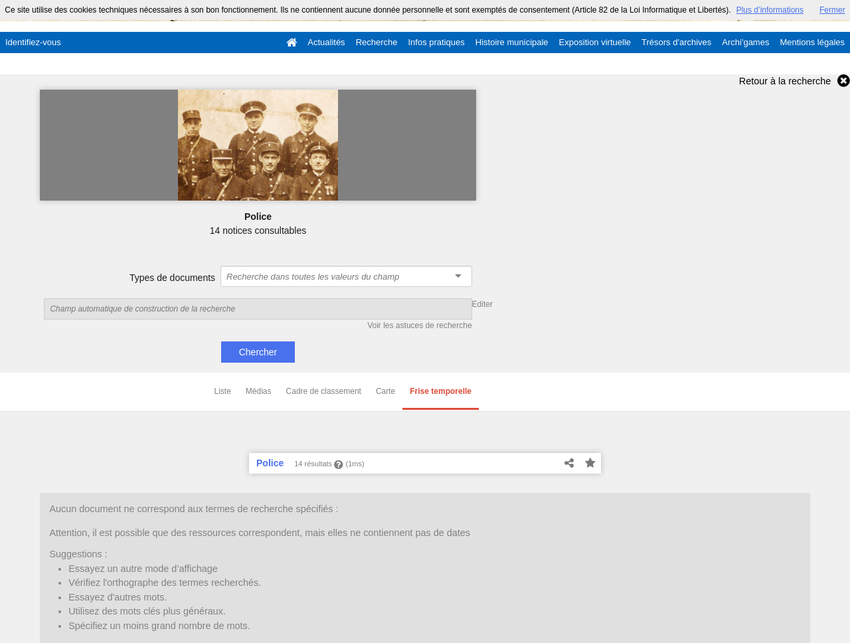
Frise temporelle (440, 391)
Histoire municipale (512, 42)
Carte (385, 391)
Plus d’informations (770, 10)
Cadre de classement (323, 391)
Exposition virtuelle (595, 42)
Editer (482, 304)
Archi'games (745, 42)
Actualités (326, 42)
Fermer (832, 10)
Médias (259, 391)
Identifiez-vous (33, 42)
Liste (222, 391)
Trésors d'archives (676, 42)
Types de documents (172, 277)
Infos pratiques (436, 42)
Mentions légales (812, 42)
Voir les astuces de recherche (419, 325)
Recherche (377, 42)
